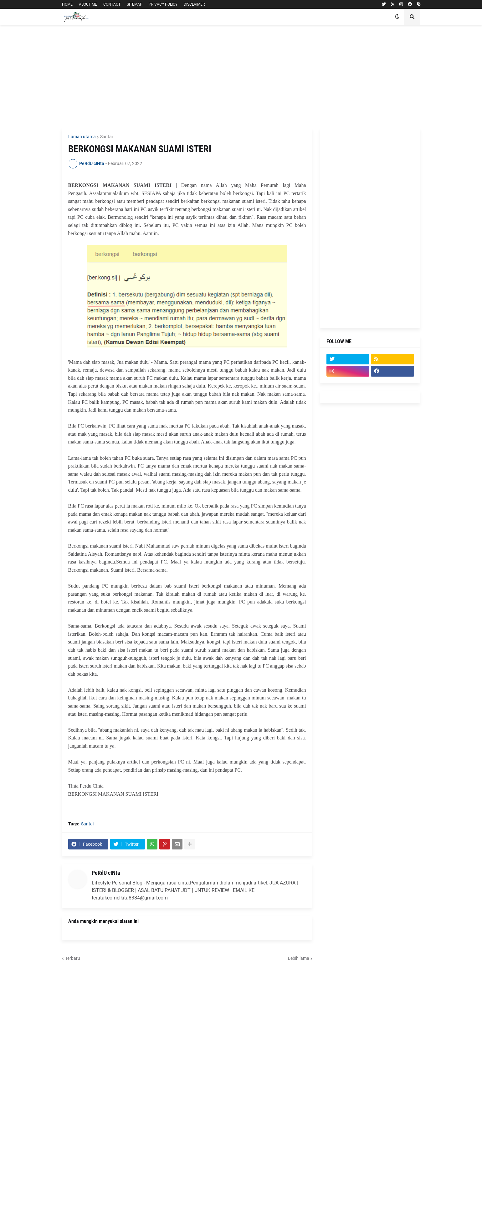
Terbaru (72, 958)
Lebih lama (298, 958)
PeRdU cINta (106, 872)
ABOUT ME (88, 4)
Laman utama (82, 136)
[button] (397, 17)
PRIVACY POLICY (163, 4)
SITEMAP (134, 4)
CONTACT (111, 4)
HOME (67, 4)
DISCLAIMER (194, 4)
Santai (106, 136)
